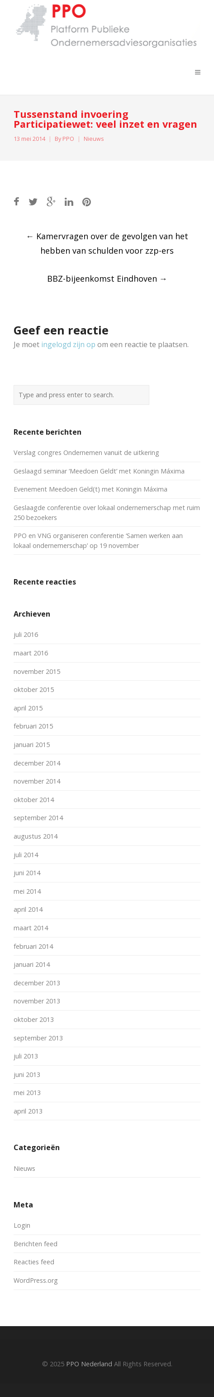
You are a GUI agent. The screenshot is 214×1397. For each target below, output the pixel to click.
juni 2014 (27, 872)
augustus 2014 (35, 836)
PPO (68, 138)
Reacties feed (34, 1262)
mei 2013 (27, 1092)
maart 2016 (31, 653)
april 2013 (28, 1111)
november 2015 (37, 671)
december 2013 (37, 983)
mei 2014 (27, 891)
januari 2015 (32, 744)
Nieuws (94, 138)
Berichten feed (35, 1243)
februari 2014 (33, 946)
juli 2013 (26, 1056)
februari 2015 (33, 726)
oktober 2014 (34, 799)
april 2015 (28, 708)
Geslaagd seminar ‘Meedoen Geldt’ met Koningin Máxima (99, 471)
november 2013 (37, 1001)
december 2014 (37, 763)
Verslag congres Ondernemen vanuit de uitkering (86, 452)
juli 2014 (26, 854)
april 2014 (28, 909)
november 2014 (37, 781)
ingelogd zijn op (68, 344)
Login (22, 1225)
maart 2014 (31, 928)
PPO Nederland (89, 1364)
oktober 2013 (34, 1019)
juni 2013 (27, 1074)
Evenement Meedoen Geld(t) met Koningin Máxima (90, 489)
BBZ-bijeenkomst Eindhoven (107, 278)
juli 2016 (26, 634)
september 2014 (38, 817)
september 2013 (38, 1038)
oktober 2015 (34, 689)
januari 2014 (32, 964)
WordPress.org (36, 1280)
